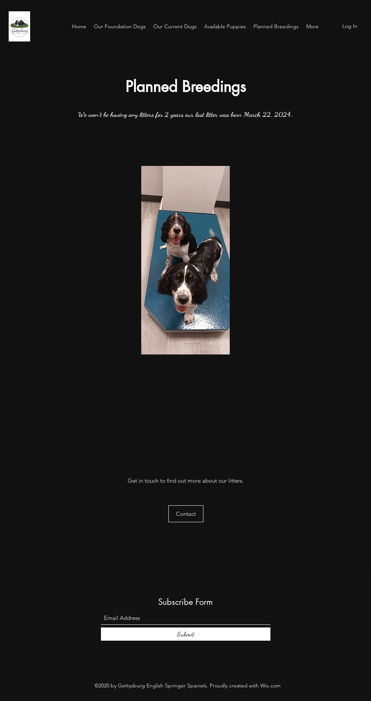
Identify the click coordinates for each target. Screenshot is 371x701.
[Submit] (185, 634)
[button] (185, 513)
